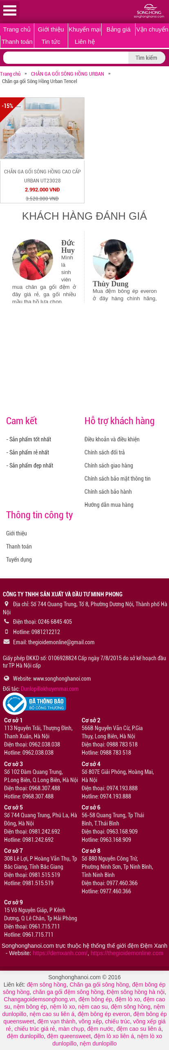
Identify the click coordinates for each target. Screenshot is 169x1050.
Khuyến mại (85, 29)
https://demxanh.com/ (60, 953)
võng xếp (90, 1021)
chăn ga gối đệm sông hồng (68, 992)
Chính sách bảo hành (108, 491)
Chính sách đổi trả (104, 452)
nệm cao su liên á (51, 1014)
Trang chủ (17, 29)
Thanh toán (17, 41)
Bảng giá (119, 29)
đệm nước (100, 1028)
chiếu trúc (117, 1021)
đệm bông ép (95, 999)
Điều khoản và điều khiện (112, 439)
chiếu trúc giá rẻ (34, 1028)
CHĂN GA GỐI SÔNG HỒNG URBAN (67, 74)
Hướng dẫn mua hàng (108, 504)
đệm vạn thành (57, 1021)
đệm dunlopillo (25, 1036)
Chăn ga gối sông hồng (99, 984)
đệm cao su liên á (138, 1028)
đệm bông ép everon (104, 1014)
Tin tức (51, 41)
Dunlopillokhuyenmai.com (50, 689)
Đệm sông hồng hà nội (136, 992)
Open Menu (10, 10)
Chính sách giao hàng (108, 465)
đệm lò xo (127, 999)
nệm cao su (93, 1006)
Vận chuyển (152, 29)
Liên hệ (85, 41)
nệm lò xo (62, 1006)
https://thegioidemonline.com (127, 953)
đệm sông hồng (47, 984)
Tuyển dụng (19, 559)
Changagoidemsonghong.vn (39, 999)
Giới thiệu (51, 29)
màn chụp (71, 1028)
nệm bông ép (30, 1006)
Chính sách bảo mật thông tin (117, 478)
